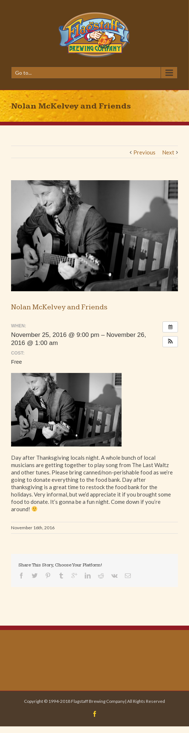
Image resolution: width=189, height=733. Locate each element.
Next (168, 152)
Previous (144, 152)
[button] (170, 342)
